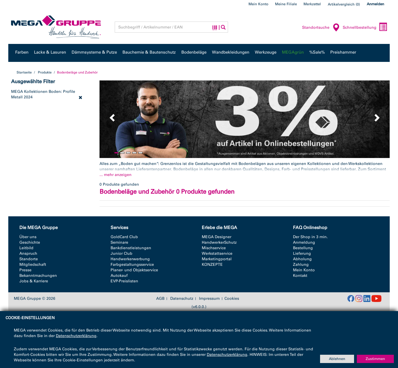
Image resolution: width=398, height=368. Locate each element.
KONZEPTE (212, 264)
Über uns (27, 237)
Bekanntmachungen (38, 275)
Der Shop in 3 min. (310, 237)
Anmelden (375, 4)
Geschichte (29, 242)
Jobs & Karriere (33, 281)
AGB (160, 298)
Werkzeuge (265, 52)
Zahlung (301, 264)
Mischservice (214, 248)
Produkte (45, 72)
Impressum (209, 298)
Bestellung (303, 248)
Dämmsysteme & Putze (94, 52)
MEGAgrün (293, 52)
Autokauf (119, 275)
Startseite (24, 72)
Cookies (231, 298)
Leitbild (26, 248)
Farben (21, 52)
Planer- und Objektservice (134, 270)
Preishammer (343, 52)
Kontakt (300, 275)
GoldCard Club (124, 237)
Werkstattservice (217, 253)
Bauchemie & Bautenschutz (149, 52)
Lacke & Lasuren (50, 52)
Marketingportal (217, 259)
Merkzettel (312, 4)
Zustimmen (375, 359)
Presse (25, 270)
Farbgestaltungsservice (132, 264)
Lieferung (302, 253)
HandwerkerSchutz (219, 242)
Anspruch (28, 253)
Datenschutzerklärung (76, 335)
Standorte (28, 259)
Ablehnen (337, 359)
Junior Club (121, 253)
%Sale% (317, 52)
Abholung (302, 259)
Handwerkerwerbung (130, 259)
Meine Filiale (286, 4)
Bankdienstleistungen (131, 248)
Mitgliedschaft (32, 264)
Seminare (119, 242)
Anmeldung (304, 242)
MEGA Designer (216, 237)
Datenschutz (181, 298)
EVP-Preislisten (124, 281)
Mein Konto (258, 4)
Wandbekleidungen (230, 52)
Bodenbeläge (193, 52)
